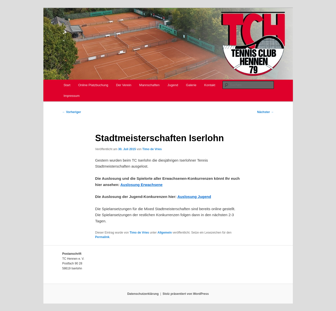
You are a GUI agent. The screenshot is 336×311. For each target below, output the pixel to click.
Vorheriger (71, 112)
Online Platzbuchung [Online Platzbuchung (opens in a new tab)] (93, 85)
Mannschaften (149, 85)
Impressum (72, 96)
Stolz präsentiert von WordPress (186, 294)
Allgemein (164, 232)
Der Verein (123, 85)
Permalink (102, 237)
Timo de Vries (152, 149)
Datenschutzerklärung (143, 294)
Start (67, 85)
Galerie (191, 85)
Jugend (172, 85)
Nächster (265, 112)
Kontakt (209, 85)
